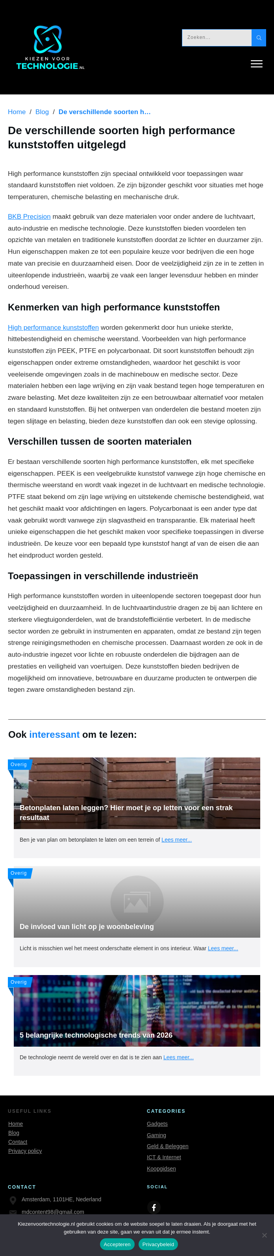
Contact (17, 1142)
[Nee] (264, 1235)
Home (15, 1124)
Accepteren (117, 1244)
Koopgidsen (161, 1168)
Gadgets (157, 1124)
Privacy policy (25, 1151)
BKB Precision (29, 216)
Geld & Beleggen (168, 1146)
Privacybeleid (158, 1244)
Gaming (156, 1135)
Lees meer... (176, 840)
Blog (13, 1133)
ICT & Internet (164, 1157)
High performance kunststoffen (53, 327)
